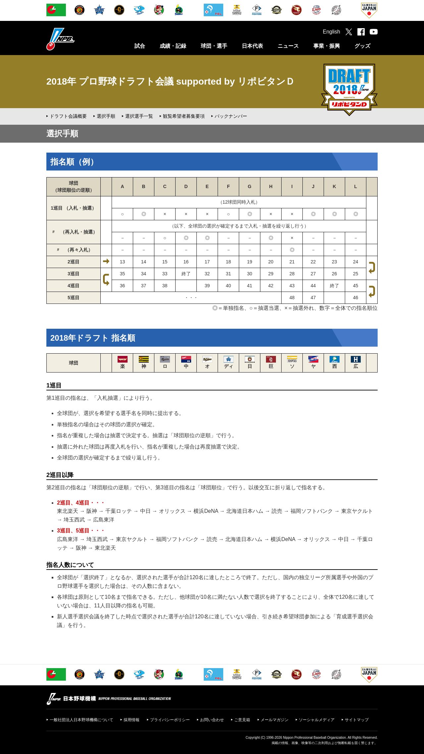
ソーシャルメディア (317, 720)
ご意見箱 (242, 720)
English (331, 31)
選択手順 (106, 116)
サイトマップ (357, 720)
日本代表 (252, 46)
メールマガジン (275, 720)
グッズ (362, 46)
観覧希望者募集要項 (184, 116)
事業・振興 (326, 46)
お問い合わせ (212, 720)
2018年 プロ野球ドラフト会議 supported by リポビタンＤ (170, 81)
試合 (139, 46)
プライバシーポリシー (170, 720)
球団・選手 (214, 46)
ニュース (288, 46)
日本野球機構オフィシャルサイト (77, 39)
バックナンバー (231, 116)
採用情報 (131, 720)
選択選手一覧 (139, 116)
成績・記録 (173, 46)
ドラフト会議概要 (68, 116)
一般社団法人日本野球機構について (81, 720)
